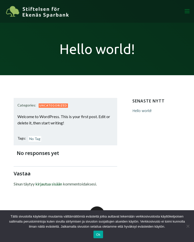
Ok (98, 234)
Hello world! (142, 110)
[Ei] (187, 226)
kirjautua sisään (48, 183)
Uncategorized (53, 105)
